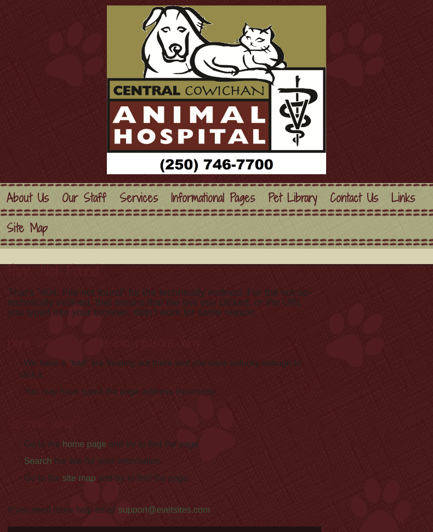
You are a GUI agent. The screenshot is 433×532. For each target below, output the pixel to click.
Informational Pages (213, 198)
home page (84, 444)
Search (38, 461)
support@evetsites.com (164, 509)
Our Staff (84, 198)
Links (403, 198)
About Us (28, 198)
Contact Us (354, 198)
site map (78, 478)
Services (138, 198)
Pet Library (292, 198)
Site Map (27, 228)
